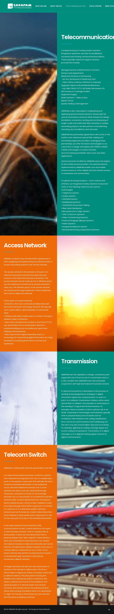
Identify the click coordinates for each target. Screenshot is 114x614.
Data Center (88, 6)
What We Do (49, 6)
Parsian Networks (44, 609)
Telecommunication (69, 6)
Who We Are (34, 6)
